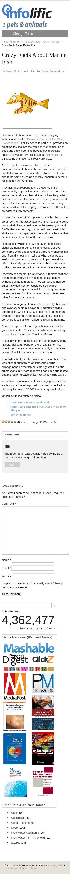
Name (6, 559)
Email (6, 568)
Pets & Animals (32, 41)
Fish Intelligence (20, 414)
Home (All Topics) (11, 41)
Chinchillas (17, 817)
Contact (33, 868)
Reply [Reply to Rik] (12, 464)
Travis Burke (13, 71)
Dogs (14, 827)
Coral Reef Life (51, 41)
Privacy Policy (57, 865)
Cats (14, 812)
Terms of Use (11, 868)
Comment (9, 503)
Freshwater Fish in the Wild (28, 837)
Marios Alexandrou (52, 71)
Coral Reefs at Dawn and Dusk (30, 402)
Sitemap (24, 868)
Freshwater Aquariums (25, 832)
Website (7, 576)
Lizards (15, 842)
